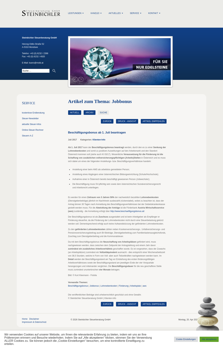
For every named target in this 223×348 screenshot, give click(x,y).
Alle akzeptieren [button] (209, 339)
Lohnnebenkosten (109, 286)
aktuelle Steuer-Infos (31, 124)
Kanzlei (95, 13)
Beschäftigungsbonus (78, 286)
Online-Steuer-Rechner (32, 130)
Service (134, 13)
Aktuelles (115, 13)
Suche (103, 112)
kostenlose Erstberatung (33, 113)
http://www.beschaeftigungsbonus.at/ (127, 211)
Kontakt (153, 13)
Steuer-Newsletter (30, 118)
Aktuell (74, 112)
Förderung (123, 286)
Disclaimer (34, 319)
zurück (107, 121)
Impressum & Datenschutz (34, 322)
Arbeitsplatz (135, 286)
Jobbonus (94, 286)
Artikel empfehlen (154, 121)
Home (25, 319)
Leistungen (75, 13)
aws (144, 286)
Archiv (89, 112)
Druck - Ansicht (127, 121)
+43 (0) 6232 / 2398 (39, 53)
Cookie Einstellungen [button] (186, 339)
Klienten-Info (99, 140)
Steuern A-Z (27, 136)
